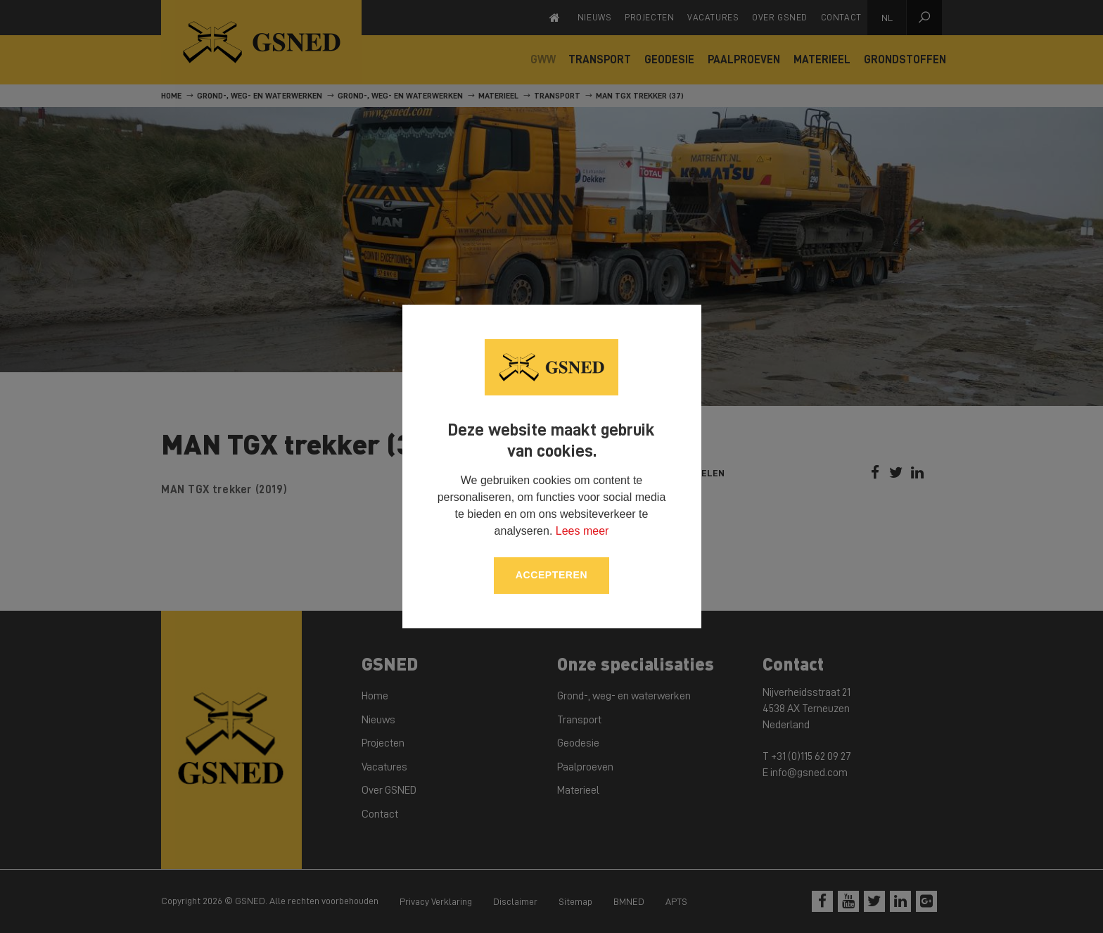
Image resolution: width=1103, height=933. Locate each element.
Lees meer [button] (582, 531)
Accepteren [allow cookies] (551, 574)
